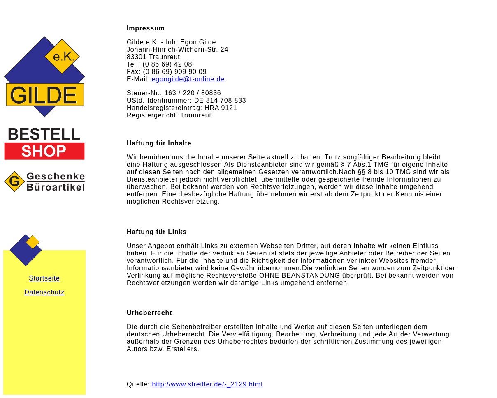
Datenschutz (44, 292)
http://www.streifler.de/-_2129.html (207, 384)
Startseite (44, 278)
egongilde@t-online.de (188, 79)
